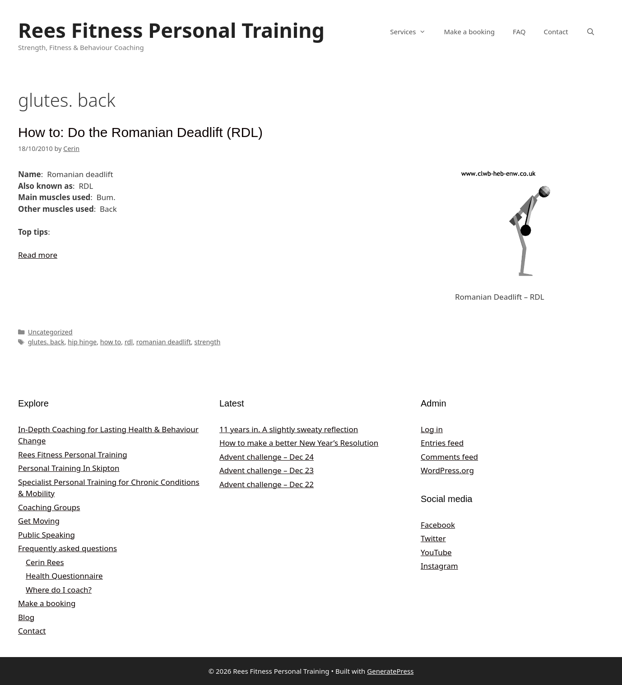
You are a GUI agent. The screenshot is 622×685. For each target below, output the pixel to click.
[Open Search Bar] (590, 31)
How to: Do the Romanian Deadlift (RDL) (140, 132)
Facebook (438, 525)
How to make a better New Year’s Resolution (298, 443)
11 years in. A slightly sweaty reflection (288, 429)
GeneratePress (390, 671)
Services (412, 31)
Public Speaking (46, 535)
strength (207, 342)
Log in (432, 429)
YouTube (436, 552)
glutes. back (46, 342)
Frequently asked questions (67, 548)
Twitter (433, 538)
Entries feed (442, 443)
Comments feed (449, 457)
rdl (129, 342)
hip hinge (82, 342)
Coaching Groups (49, 507)
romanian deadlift (163, 342)
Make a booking (469, 31)
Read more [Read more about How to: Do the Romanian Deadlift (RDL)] (37, 255)
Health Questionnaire (64, 576)
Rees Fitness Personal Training (171, 30)
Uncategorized (50, 332)
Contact (555, 31)
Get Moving (39, 521)
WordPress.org (447, 470)
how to (110, 342)
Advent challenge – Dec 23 (266, 470)
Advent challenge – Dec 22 (266, 484)
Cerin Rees (45, 562)
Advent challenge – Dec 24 (266, 457)
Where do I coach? (59, 590)
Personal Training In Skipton (69, 468)
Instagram (439, 566)
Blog (26, 617)
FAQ (519, 31)
